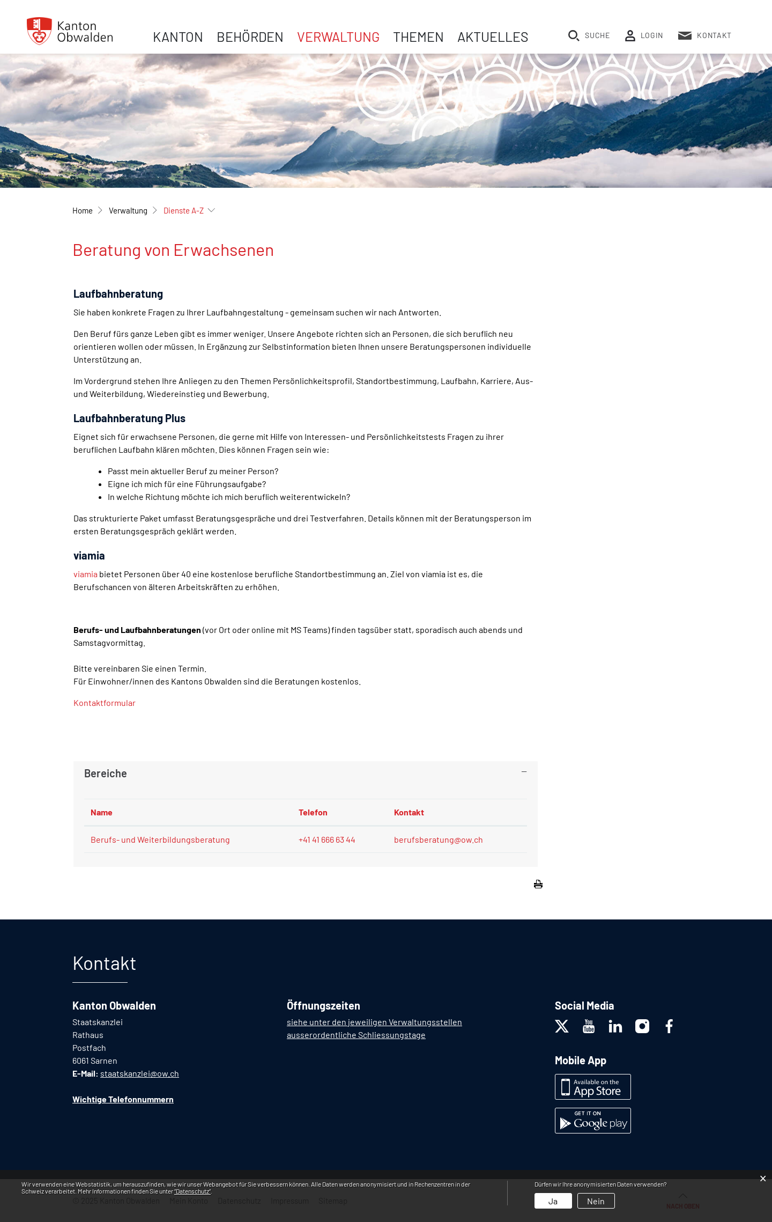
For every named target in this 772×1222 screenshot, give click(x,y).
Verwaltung (338, 36)
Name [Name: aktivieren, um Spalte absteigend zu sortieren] (102, 812)
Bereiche (105, 773)
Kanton (178, 36)
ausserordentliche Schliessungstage (356, 1034)
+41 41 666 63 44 (327, 839)
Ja (553, 1201)
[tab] (305, 773)
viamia (85, 574)
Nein (596, 1201)
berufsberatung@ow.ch (438, 839)
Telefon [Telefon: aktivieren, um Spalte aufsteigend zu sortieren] (313, 812)
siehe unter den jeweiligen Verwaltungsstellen (374, 1022)
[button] (128, 210)
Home (82, 210)
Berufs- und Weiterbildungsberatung (160, 839)
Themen (418, 36)
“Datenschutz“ (192, 1191)
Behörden (250, 36)
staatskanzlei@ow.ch (139, 1073)
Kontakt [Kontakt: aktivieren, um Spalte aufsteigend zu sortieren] (409, 812)
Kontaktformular (104, 702)
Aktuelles (493, 36)
